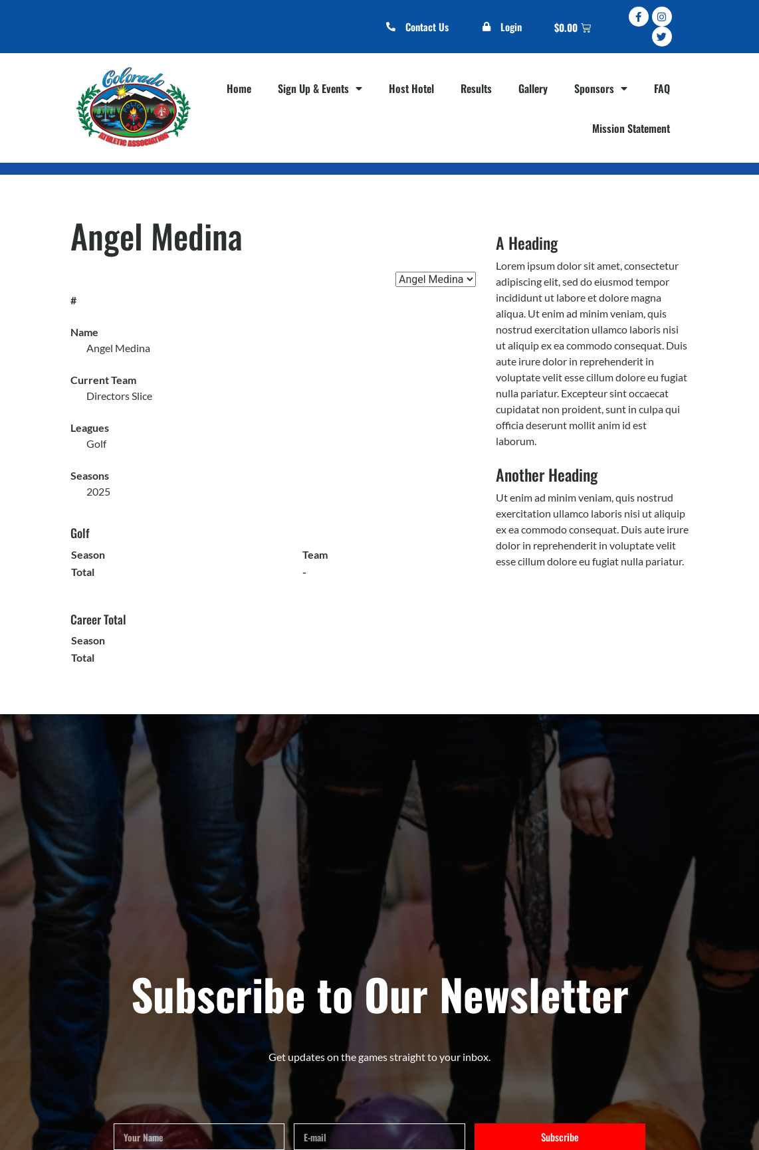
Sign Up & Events (320, 88)
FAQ (662, 88)
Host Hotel (411, 88)
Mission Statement (631, 128)
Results (476, 88)
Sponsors (600, 88)
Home (239, 88)
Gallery (533, 88)
